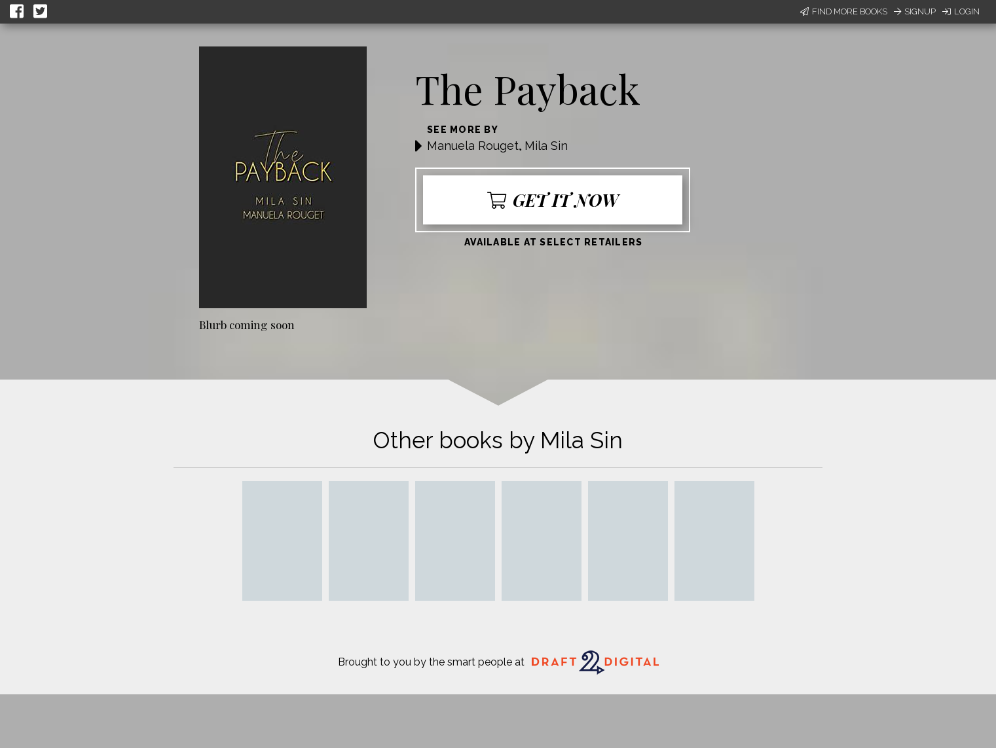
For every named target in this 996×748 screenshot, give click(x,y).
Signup (915, 11)
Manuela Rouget (473, 145)
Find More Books (843, 11)
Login (961, 11)
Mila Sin (546, 145)
